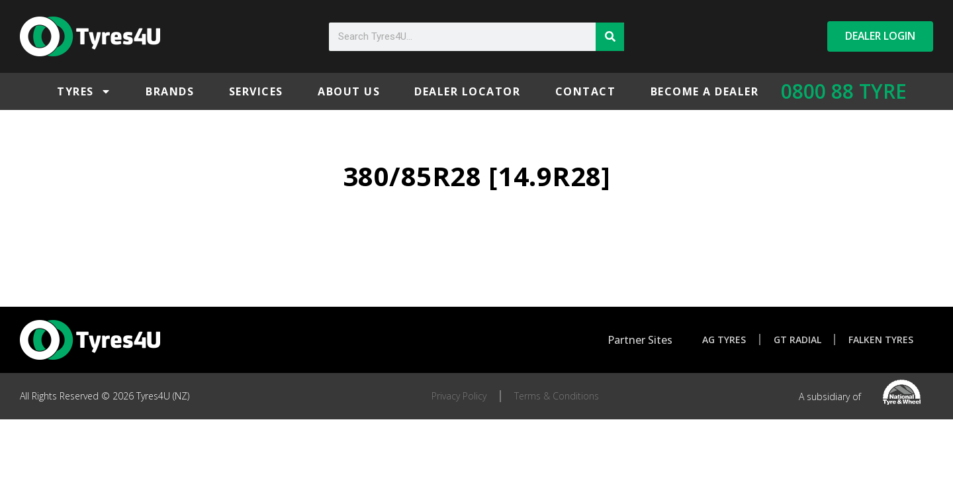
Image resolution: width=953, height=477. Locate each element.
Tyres (84, 91)
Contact (585, 91)
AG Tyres (724, 339)
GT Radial (797, 339)
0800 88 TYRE (844, 91)
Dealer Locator (467, 91)
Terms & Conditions (556, 396)
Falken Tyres (881, 339)
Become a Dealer (705, 91)
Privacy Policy (458, 396)
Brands (170, 91)
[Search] (610, 37)
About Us (349, 91)
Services (256, 91)
